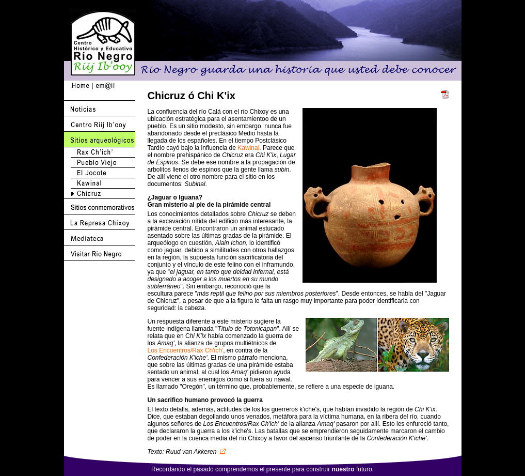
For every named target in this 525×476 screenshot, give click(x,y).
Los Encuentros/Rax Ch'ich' (186, 350)
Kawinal (248, 147)
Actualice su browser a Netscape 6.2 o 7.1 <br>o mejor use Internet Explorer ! (376, 195)
